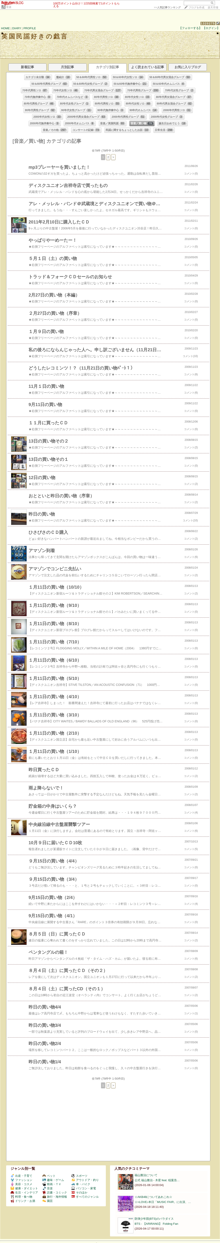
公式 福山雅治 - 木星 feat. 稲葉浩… (157, 1180)
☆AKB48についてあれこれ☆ (153, 1197)
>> (167, 7)
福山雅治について (146, 1175)
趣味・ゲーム (53, 1180)
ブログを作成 (196, 7)
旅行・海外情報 (54, 1196)
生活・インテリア (24, 1192)
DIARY (16, 28)
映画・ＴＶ (51, 1184)
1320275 (208, 23)
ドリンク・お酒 (23, 1201)
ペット (49, 1175)
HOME (5, 28)
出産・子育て (21, 1175)
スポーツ (79, 1175)
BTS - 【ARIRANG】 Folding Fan (156, 1223)
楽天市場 (213, 7)
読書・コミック (54, 1192)
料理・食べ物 (21, 1196)
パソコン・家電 (83, 1188)
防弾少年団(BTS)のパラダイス (154, 1218)
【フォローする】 (190, 28)
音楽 (8, 7)
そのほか (79, 1192)
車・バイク (80, 1184)
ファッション (21, 1180)
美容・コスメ (21, 1184)
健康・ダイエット (24, 1188)
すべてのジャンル (85, 1196)
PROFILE (29, 28)
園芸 (47, 1201)
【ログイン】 (211, 28)
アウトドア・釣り (85, 1180)
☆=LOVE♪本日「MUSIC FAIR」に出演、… (163, 1202)
